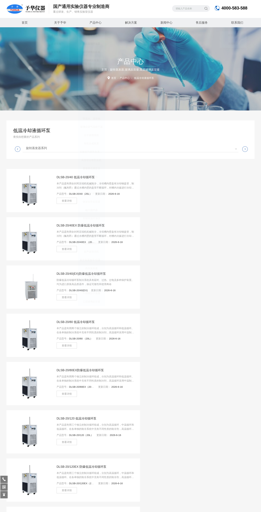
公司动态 (48, 469)
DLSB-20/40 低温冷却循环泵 (71, 177)
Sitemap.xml (215, 505)
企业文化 (15, 469)
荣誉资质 (15, 476)
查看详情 (63, 200)
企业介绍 (15, 463)
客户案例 (82, 469)
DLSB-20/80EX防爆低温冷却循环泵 (76, 273)
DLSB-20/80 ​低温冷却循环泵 (198, 225)
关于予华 (60, 22)
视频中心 (82, 476)
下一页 (171, 418)
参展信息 (48, 476)
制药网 (251, 505)
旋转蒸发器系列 (36, 148)
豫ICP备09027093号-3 (96, 505)
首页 (24, 22)
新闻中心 (166, 22)
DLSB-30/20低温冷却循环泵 (197, 322)
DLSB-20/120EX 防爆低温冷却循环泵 (77, 322)
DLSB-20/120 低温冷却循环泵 (199, 273)
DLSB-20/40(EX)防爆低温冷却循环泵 (77, 225)
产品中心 (95, 22)
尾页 (185, 418)
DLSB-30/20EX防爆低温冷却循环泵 (76, 370)
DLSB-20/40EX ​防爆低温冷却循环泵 (203, 177)
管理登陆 (228, 505)
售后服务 (201, 22)
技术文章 (48, 483)
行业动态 (48, 463)
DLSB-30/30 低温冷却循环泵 (198, 370)
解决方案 (130, 22)
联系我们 (237, 22)
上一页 (107, 418)
